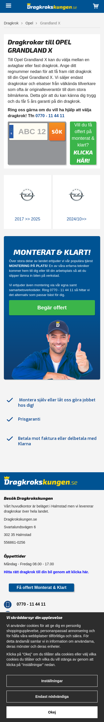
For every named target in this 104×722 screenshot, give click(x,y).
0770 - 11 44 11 (61, 290)
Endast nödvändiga (52, 697)
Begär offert (52, 307)
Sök (57, 131)
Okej (52, 712)
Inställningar (52, 681)
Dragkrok (11, 23)
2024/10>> (76, 219)
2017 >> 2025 (27, 219)
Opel (29, 23)
